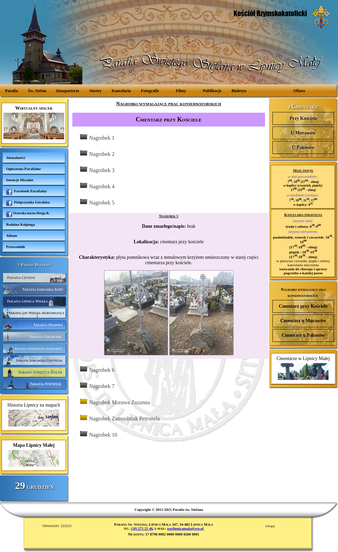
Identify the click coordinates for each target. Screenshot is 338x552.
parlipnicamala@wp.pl (185, 528)
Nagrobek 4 (97, 185)
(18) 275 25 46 (142, 528)
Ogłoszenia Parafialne (23, 169)
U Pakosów (303, 147)
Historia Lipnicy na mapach (33, 414)
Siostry (95, 90)
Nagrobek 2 (97, 153)
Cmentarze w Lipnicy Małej (303, 368)
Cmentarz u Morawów (303, 320)
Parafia (11, 90)
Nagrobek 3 (97, 169)
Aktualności (15, 158)
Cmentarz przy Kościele (303, 306)
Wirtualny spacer (33, 122)
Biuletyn (239, 90)
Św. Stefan (37, 90)
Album (11, 235)
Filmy (181, 90)
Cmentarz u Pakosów (303, 335)
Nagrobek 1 (97, 137)
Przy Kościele (303, 118)
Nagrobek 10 (98, 434)
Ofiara (299, 90)
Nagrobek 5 (97, 201)
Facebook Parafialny (26, 192)
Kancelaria (121, 90)
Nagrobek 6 (97, 369)
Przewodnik (15, 247)
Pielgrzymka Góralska (28, 203)
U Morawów (303, 132)
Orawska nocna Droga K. (28, 214)
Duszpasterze (67, 90)
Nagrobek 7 (97, 385)
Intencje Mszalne (19, 180)
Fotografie (150, 90)
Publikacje (212, 90)
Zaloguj (270, 526)
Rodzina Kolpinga (20, 224)
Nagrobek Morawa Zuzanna (114, 401)
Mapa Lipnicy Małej (33, 455)
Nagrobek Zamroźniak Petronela (119, 417)
